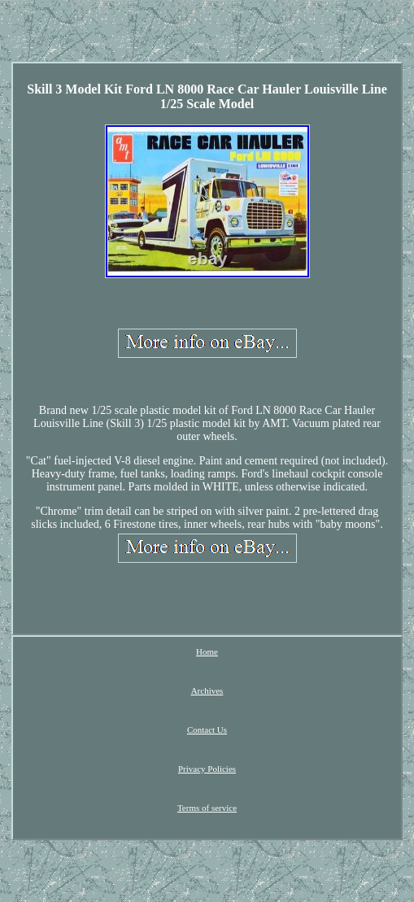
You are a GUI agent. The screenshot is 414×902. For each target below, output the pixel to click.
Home (207, 651)
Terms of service (207, 808)
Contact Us (207, 729)
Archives (207, 690)
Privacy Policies (207, 768)
